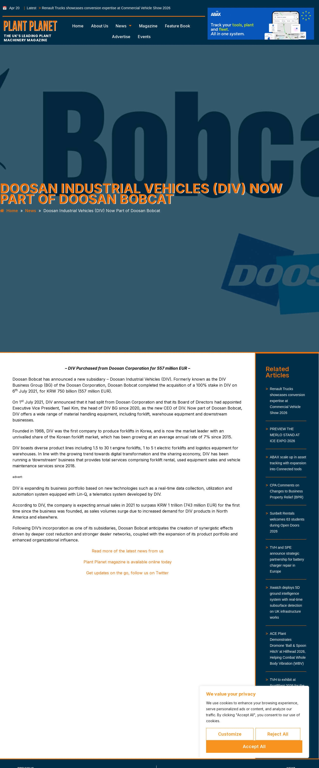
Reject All (277, 734)
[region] (254, 722)
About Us (99, 25)
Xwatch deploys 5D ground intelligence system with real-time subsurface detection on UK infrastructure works (286, 602)
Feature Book (177, 25)
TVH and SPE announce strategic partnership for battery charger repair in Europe (287, 559)
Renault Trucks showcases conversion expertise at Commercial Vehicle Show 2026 (106, 8)
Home (77, 25)
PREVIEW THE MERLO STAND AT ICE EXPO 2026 (285, 435)
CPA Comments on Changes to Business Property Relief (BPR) (287, 491)
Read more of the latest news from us (127, 550)
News (124, 26)
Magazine (148, 25)
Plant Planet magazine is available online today (127, 561)
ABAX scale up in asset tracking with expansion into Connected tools (288, 463)
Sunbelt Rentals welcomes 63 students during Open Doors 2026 (287, 522)
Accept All (254, 746)
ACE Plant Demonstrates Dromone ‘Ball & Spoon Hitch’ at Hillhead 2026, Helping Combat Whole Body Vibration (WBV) (288, 648)
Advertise (121, 36)
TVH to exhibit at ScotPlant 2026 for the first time (287, 686)
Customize (229, 734)
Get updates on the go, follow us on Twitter (127, 572)
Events (144, 36)
